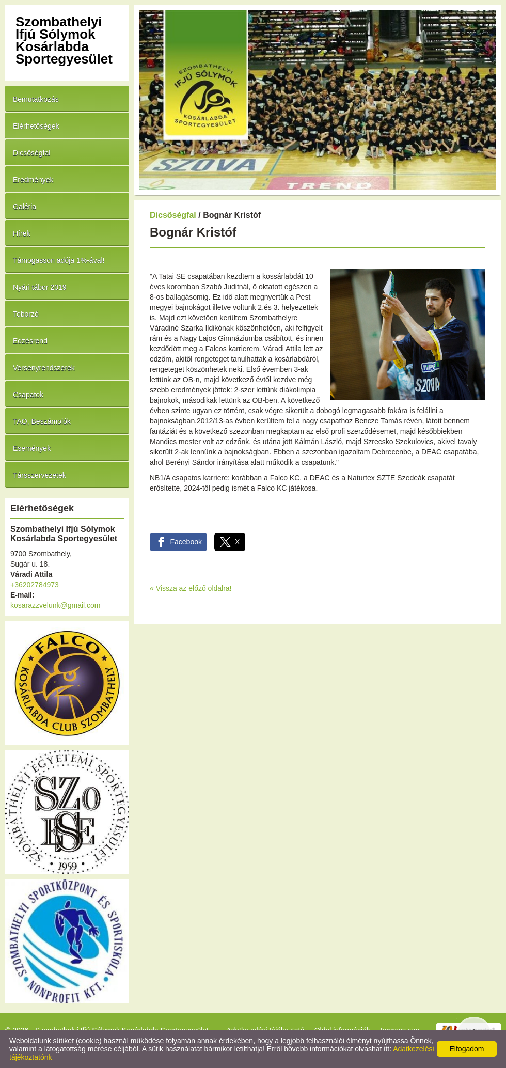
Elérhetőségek (36, 126)
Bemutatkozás (36, 99)
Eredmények (33, 180)
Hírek (21, 233)
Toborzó (26, 314)
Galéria (24, 206)
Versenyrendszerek (44, 368)
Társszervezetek (39, 475)
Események (32, 448)
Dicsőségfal (31, 153)
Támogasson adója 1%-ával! (58, 260)
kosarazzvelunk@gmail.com (55, 605)
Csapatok (28, 394)
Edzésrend (30, 341)
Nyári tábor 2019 (40, 287)
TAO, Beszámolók (42, 421)
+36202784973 (34, 584)
